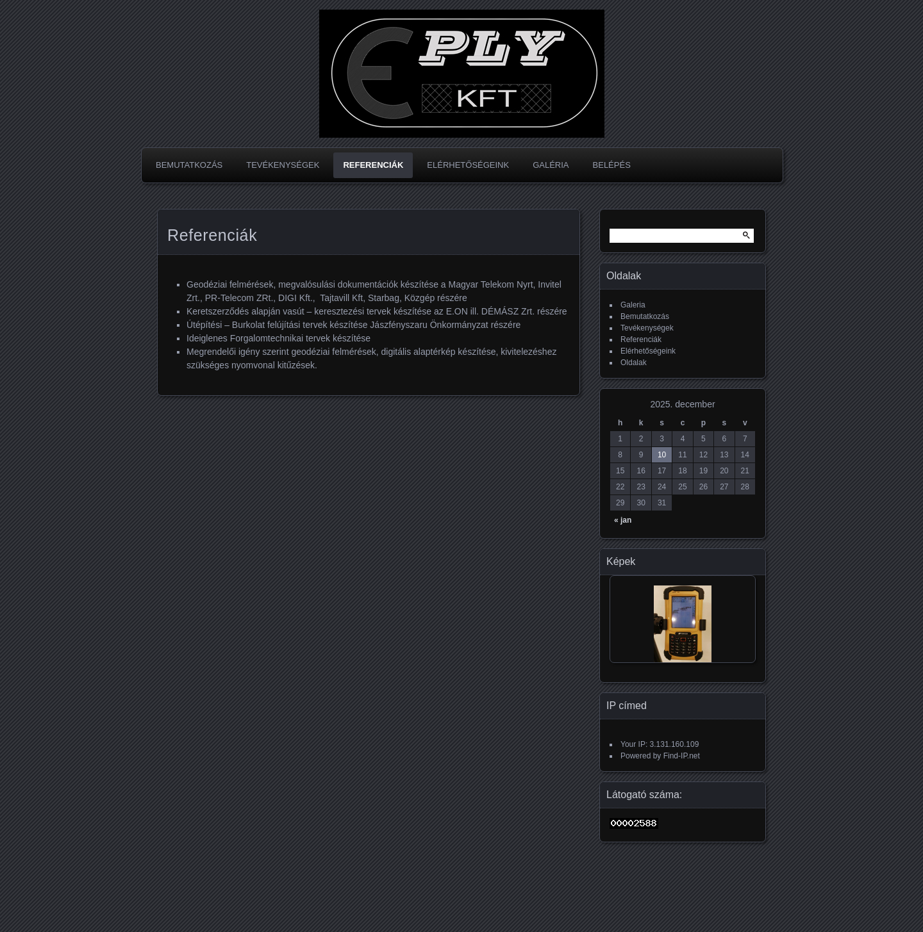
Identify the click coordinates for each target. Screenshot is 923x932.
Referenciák (373, 165)
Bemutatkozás (189, 165)
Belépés (612, 165)
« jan (622, 520)
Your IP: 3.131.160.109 (659, 744)
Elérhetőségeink (468, 165)
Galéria (551, 165)
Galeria (632, 304)
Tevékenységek (282, 165)
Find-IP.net (681, 755)
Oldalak (633, 362)
